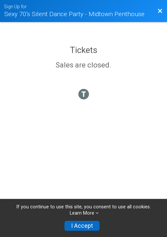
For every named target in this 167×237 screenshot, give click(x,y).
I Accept (82, 226)
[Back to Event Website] (160, 11)
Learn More (82, 213)
